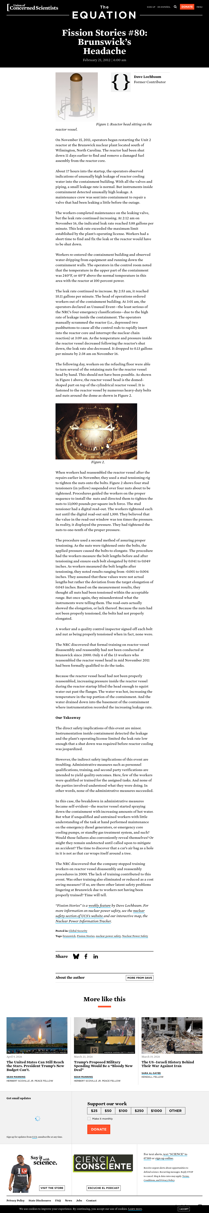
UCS (34, 1137)
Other (175, 1111)
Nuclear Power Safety (135, 936)
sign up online (164, 1158)
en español (164, 7)
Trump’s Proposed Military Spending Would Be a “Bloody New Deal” (103, 1066)
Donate (187, 6)
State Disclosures (40, 1200)
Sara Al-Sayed (151, 1073)
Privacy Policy (15, 1200)
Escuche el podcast (103, 1188)
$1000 (156, 1111)
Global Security (78, 930)
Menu (199, 7)
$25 (94, 1111)
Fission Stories (86, 936)
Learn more (135, 1208)
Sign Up (151, 7)
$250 (139, 1111)
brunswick (69, 936)
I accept (184, 1209)
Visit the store (51, 1188)
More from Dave (139, 977)
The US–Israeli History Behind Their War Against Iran (168, 1064)
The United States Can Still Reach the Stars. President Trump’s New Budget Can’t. (35, 1066)
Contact (91, 1200)
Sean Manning (16, 1077)
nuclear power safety (108, 936)
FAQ (58, 1200)
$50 (108, 1111)
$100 (123, 1111)
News (68, 1200)
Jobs (79, 1200)
